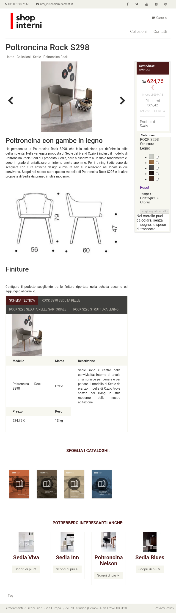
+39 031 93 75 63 (18, 4)
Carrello (159, 17)
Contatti (160, 31)
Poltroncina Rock (55, 57)
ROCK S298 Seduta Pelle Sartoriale (38, 309)
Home (10, 57)
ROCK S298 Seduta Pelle (61, 300)
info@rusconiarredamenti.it (55, 4)
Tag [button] (10, 596)
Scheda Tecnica (22, 300)
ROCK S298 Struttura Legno (97, 309)
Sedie (37, 57)
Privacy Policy (164, 608)
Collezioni (138, 31)
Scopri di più (25, 569)
